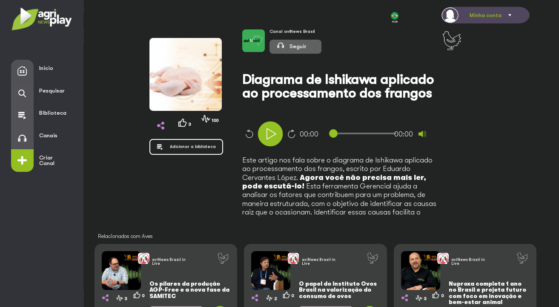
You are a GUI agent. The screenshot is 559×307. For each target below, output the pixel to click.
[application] (351, 134)
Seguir (291, 45)
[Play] (270, 134)
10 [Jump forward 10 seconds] (291, 134)
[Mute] (422, 134)
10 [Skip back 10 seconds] (249, 134)
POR (394, 17)
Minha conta (486, 15)
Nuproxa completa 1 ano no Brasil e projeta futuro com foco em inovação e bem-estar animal (487, 293)
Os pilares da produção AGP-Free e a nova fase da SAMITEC (189, 290)
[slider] (364, 133)
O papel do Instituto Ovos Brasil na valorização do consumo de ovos (338, 290)
